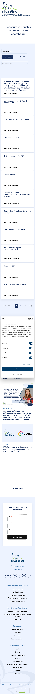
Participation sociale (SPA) (13, 138)
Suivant (28, 306)
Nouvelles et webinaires (17, 655)
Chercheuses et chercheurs (17, 585)
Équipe (17, 658)
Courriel (9, 516)
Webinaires (17, 636)
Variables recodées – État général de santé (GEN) (16, 102)
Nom (9, 529)
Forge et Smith (22, 691)
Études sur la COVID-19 (17, 601)
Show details (26, 364)
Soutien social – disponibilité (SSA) (16, 119)
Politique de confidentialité (11, 689)
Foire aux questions (17, 639)
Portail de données (17, 592)
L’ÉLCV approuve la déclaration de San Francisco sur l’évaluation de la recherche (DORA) (17, 449)
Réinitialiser (20, 57)
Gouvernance (17, 667)
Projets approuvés (17, 629)
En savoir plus (17, 489)
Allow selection (17, 374)
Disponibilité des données (17, 595)
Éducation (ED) (9, 266)
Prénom (9, 523)
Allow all (17, 369)
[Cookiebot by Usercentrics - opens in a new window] (26, 319)
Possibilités (17, 671)
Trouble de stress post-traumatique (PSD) (12, 249)
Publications (17, 633)
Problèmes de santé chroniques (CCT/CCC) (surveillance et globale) (17, 194)
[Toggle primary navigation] (31, 9)
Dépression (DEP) (10, 174)
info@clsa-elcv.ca (19, 566)
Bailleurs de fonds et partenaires (17, 664)
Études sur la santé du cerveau (17, 598)
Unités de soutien (17, 661)
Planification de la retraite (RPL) (15, 284)
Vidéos (17, 674)
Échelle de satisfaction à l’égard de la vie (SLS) (17, 212)
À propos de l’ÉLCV (17, 645)
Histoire (17, 649)
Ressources (17, 626)
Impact (17, 652)
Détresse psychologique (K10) (15, 229)
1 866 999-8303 (18, 569)
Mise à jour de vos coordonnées (17, 611)
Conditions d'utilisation (24, 689)
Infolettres (17, 619)
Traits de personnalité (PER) (14, 156)
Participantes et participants (17, 608)
